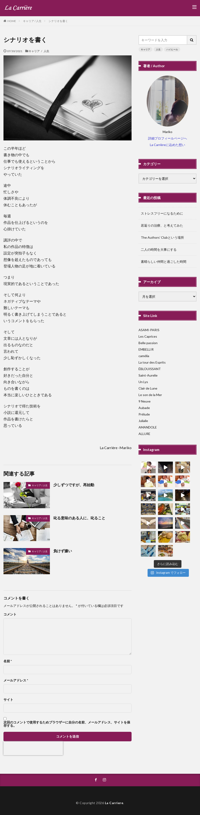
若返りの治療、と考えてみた (162, 225)
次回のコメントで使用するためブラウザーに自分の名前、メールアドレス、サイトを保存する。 (66, 724)
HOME (11, 20)
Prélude (144, 414)
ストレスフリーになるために (162, 213)
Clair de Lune (148, 388)
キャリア (145, 49)
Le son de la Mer (150, 395)
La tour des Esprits (152, 362)
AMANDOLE (148, 427)
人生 (158, 49)
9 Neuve (145, 401)
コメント (9, 614)
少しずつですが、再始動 (73, 484)
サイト (8, 699)
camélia (144, 356)
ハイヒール (172, 49)
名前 (7, 661)
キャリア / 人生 (32, 21)
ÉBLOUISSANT (150, 369)
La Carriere (114, 803)
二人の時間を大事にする (159, 249)
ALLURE (144, 434)
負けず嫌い (62, 551)
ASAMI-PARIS (149, 330)
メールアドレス (15, 680)
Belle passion (148, 343)
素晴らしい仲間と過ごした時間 (163, 261)
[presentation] (33, 748)
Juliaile (143, 421)
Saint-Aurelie (148, 375)
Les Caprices (148, 336)
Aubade (144, 408)
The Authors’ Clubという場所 (162, 237)
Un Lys (143, 382)
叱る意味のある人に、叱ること (79, 518)
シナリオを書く (58, 21)
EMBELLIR (146, 349)
